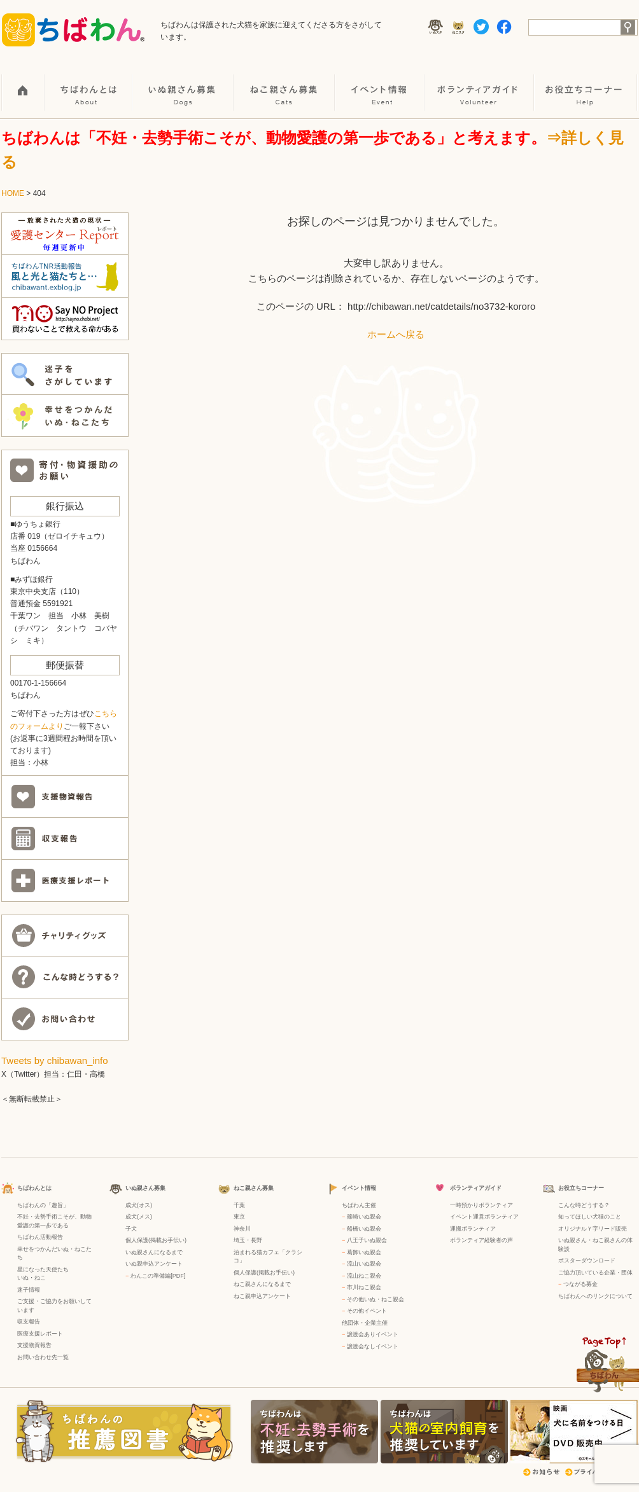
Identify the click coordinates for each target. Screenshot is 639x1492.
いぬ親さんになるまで (154, 1252)
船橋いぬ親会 (364, 1229)
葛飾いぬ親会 (364, 1252)
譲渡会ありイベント (372, 1334)
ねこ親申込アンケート (262, 1296)
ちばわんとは (89, 83)
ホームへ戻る (396, 334)
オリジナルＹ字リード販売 (592, 1229)
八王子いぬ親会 (367, 1240)
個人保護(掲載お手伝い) (155, 1240)
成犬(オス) (138, 1205)
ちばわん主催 (359, 1205)
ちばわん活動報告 (40, 1237)
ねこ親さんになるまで (262, 1284)
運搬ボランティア (473, 1229)
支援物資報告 (34, 1345)
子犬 (131, 1229)
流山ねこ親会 (364, 1276)
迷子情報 (28, 1290)
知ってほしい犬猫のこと (589, 1216)
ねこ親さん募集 (284, 83)
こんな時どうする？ (584, 1205)
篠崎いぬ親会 (364, 1216)
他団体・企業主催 (365, 1323)
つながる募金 (580, 1284)
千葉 (239, 1205)
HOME (23, 83)
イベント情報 (380, 83)
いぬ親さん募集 (183, 83)
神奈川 (242, 1229)
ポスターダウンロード (586, 1260)
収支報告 (28, 1321)
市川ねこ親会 (364, 1287)
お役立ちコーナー (586, 83)
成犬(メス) (138, 1216)
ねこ (40, 1277)
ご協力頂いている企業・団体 (595, 1272)
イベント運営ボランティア (484, 1216)
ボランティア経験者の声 (481, 1240)
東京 (239, 1216)
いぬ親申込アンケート (154, 1264)
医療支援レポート (40, 1333)
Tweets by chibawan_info (54, 1060)
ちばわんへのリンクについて (595, 1296)
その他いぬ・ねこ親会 (375, 1299)
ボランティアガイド (480, 83)
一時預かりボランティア (481, 1205)
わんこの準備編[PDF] (157, 1276)
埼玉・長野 (248, 1240)
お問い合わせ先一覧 (43, 1357)
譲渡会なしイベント (372, 1346)
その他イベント (367, 1311)
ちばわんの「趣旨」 (43, 1205)
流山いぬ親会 (364, 1264)
